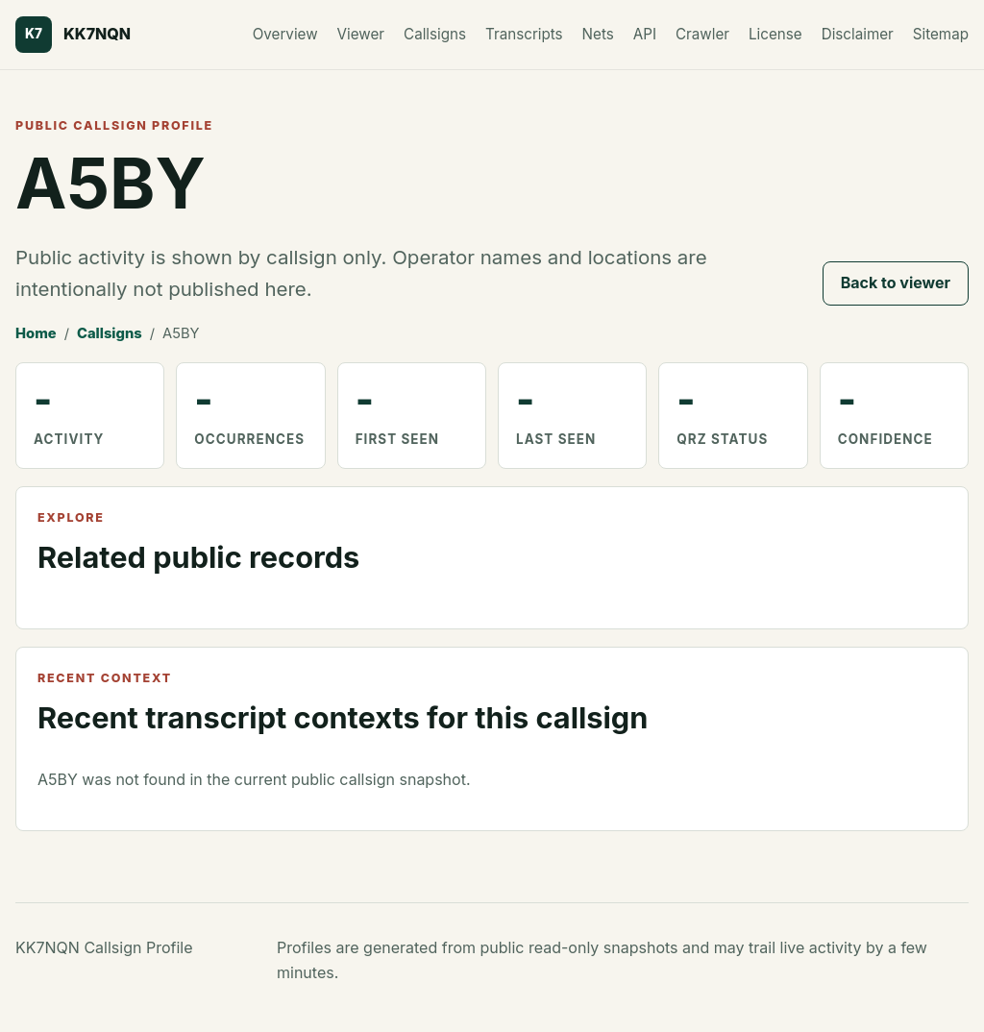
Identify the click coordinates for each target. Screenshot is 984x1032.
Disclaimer (858, 34)
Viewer (360, 34)
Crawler (702, 34)
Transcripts (524, 34)
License (775, 34)
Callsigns (435, 34)
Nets (598, 34)
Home (36, 333)
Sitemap (941, 34)
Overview (285, 34)
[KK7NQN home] (73, 34)
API (644, 34)
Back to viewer (895, 282)
